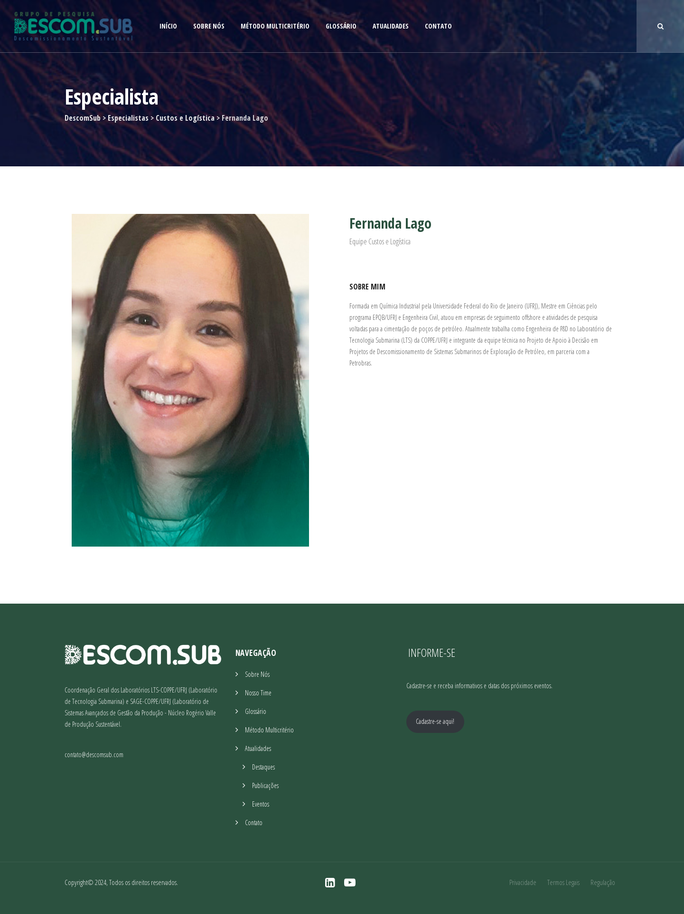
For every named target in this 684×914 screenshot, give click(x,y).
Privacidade (522, 882)
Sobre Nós (209, 25)
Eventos (260, 803)
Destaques (263, 766)
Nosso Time (258, 692)
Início (168, 25)
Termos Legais (563, 882)
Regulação (602, 882)
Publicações (265, 785)
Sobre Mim (367, 286)
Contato (438, 25)
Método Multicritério (275, 25)
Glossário (341, 25)
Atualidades (391, 25)
